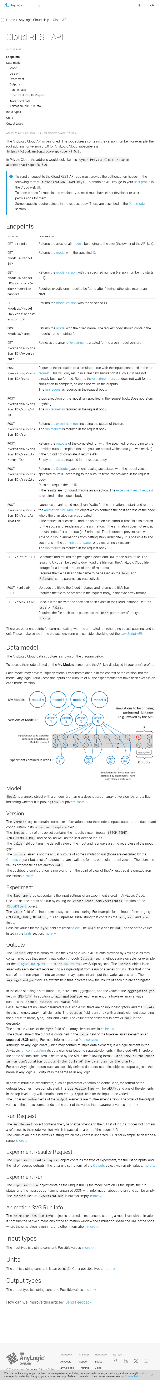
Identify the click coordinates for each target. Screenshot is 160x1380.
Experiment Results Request (28, 95)
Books (98, 1361)
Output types (14, 123)
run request (53, 389)
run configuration (33, 1050)
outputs (61, 443)
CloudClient (16, 906)
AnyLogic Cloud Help (34, 20)
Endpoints (13, 57)
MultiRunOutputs (67, 964)
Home (10, 20)
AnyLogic (65, 1361)
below (75, 928)
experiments (79, 343)
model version (66, 272)
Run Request (18, 89)
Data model (13, 62)
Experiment (17, 79)
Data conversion (90, 1040)
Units (9, 117)
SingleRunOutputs (31, 964)
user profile (142, 182)
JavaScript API (131, 634)
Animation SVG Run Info (25, 106)
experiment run (103, 379)
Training (84, 1367)
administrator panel (77, 543)
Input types (13, 112)
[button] (21, 5)
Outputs (15, 84)
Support (83, 1361)
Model (14, 68)
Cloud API (60, 20)
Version (14, 73)
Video (98, 1367)
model (60, 253)
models (77, 244)
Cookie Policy (132, 1376)
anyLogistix (67, 1367)
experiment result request (134, 490)
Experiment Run (20, 100)
